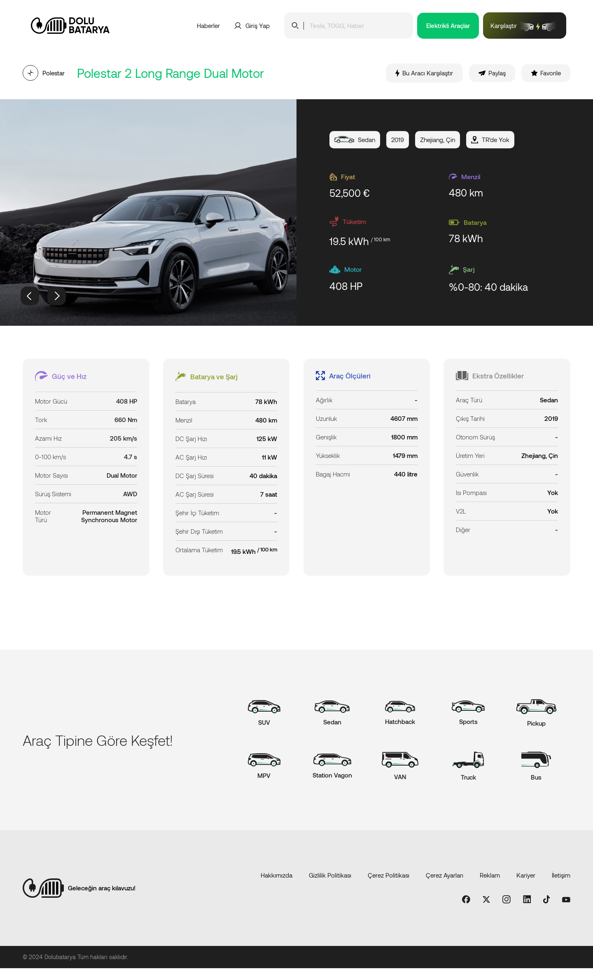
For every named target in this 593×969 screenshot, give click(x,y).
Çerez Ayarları (444, 876)
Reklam (490, 876)
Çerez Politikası (388, 876)
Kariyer (525, 876)
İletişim (561, 876)
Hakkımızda (276, 876)
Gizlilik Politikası (330, 876)
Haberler (208, 25)
